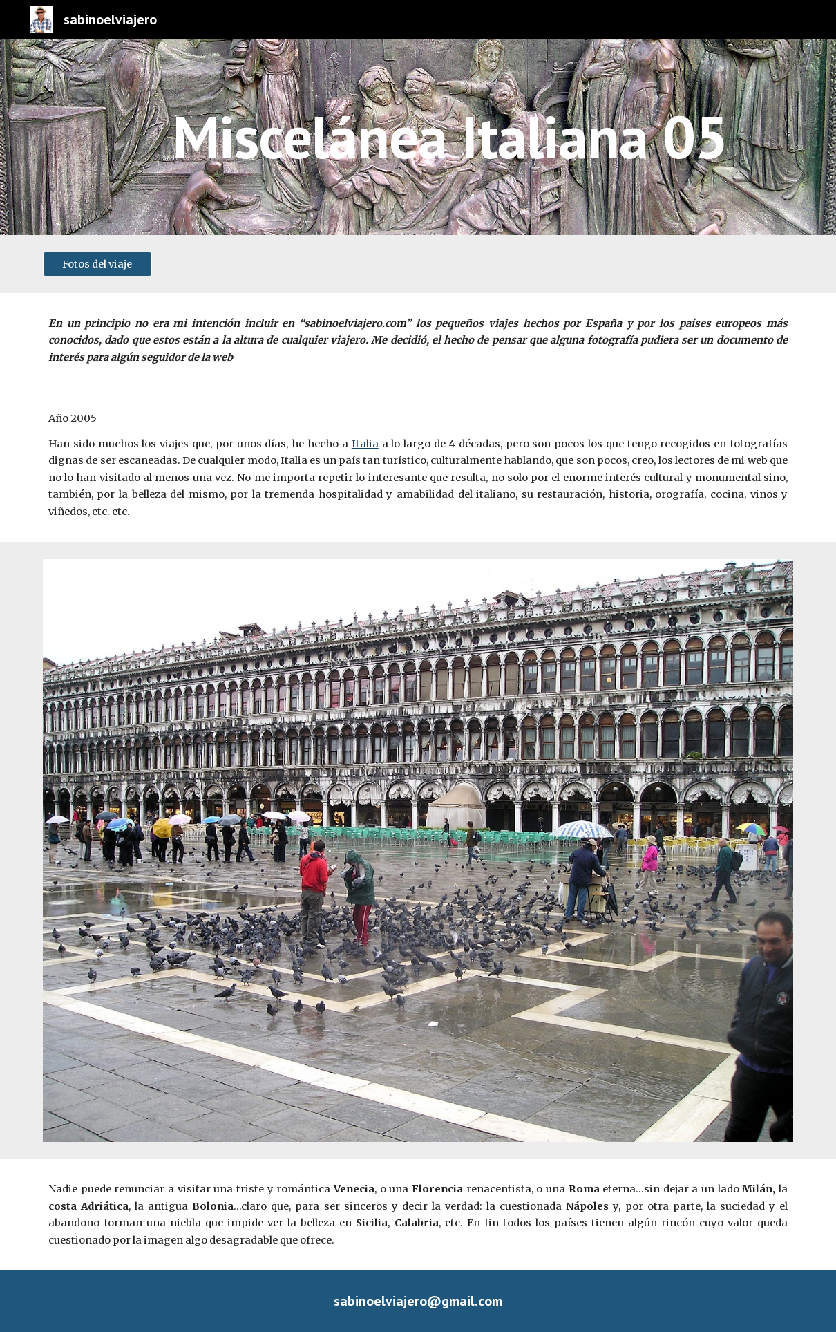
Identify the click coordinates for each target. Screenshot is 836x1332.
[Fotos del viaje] (97, 263)
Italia (365, 444)
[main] (450, 136)
